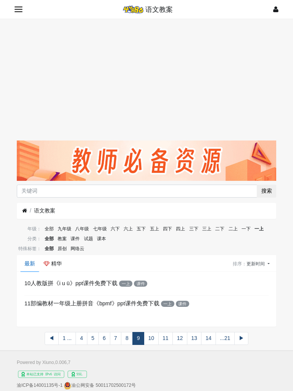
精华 (52, 263)
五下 (141, 228)
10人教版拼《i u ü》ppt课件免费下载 (71, 283)
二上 (233, 228)
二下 (219, 228)
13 (194, 338)
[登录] (276, 9)
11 (166, 338)
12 (180, 338)
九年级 (64, 228)
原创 (62, 248)
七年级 (100, 228)
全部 (49, 228)
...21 (225, 338)
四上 (180, 228)
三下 (193, 228)
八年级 (82, 228)
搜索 (266, 191)
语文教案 (44, 210)
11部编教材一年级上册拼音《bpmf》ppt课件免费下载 (91, 303)
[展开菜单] (18, 9)
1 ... (67, 338)
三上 (206, 228)
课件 (75, 238)
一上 (259, 228)
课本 (101, 238)
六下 (115, 228)
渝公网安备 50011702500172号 (103, 385)
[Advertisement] (146, 75)
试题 (88, 238)
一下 (246, 228)
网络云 (77, 248)
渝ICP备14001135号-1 (40, 385)
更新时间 (256, 264)
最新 (29, 263)
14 (209, 338)
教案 (62, 238)
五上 (154, 228)
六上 (128, 228)
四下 (167, 228)
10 (151, 338)
